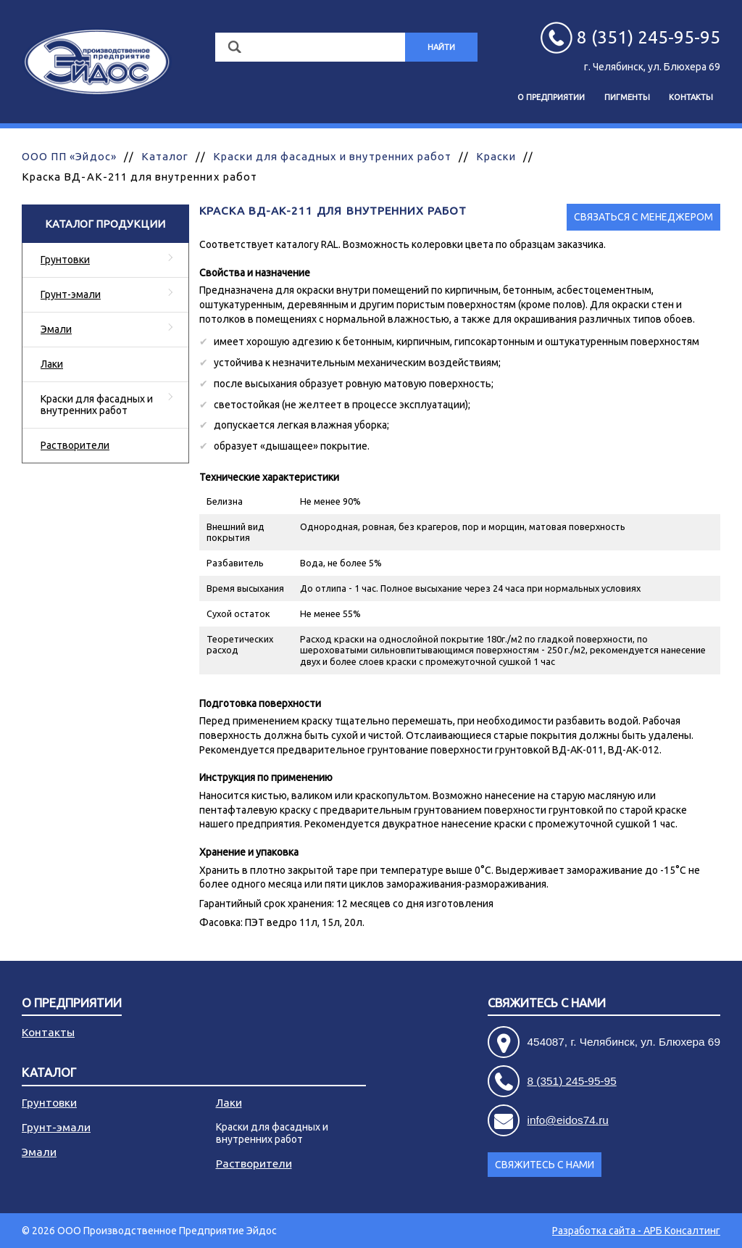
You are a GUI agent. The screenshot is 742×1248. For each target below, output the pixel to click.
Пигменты (627, 97)
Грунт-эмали (71, 294)
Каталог (164, 156)
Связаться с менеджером (643, 217)
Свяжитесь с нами (547, 1003)
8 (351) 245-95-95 (572, 1081)
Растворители (75, 445)
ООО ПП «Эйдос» (69, 156)
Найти (441, 47)
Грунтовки (65, 259)
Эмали (56, 329)
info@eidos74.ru (568, 1120)
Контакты (691, 97)
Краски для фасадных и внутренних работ (332, 156)
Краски (495, 156)
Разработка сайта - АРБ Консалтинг (636, 1230)
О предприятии (551, 97)
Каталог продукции (105, 224)
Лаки (52, 364)
